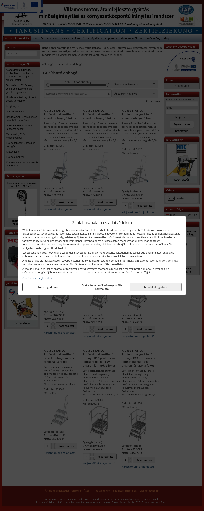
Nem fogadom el (48, 287)
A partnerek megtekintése (37, 278)
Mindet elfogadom (155, 287)
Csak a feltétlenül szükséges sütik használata (102, 287)
